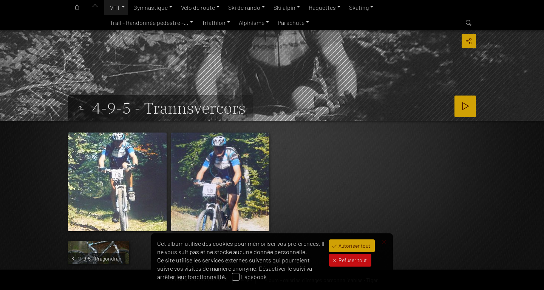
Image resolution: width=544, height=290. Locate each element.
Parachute (291, 22)
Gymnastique (150, 7)
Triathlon (214, 22)
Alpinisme (251, 22)
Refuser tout (352, 260)
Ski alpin (284, 7)
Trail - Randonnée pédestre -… (149, 22)
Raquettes (322, 7)
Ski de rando (244, 7)
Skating (359, 7)
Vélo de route (198, 7)
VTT (115, 7)
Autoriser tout (353, 245)
